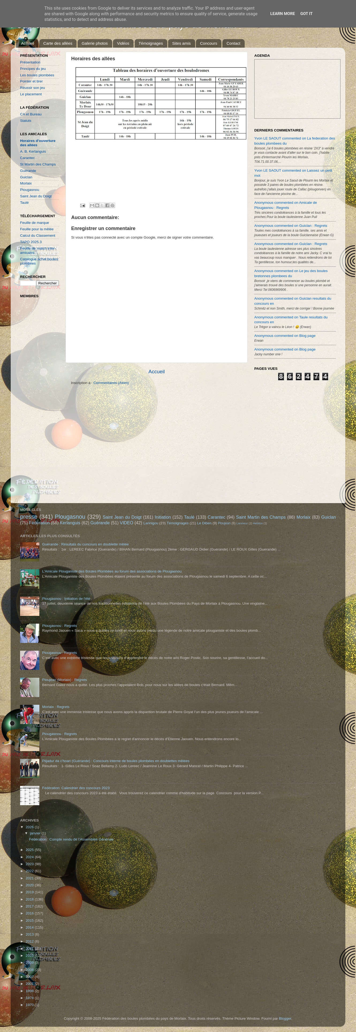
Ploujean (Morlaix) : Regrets (64, 680)
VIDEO (126, 522)
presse (28, 516)
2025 (30, 850)
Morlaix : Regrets (55, 707)
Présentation (30, 62)
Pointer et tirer (31, 81)
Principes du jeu (33, 69)
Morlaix (26, 183)
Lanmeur (242, 523)
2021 (30, 878)
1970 (30, 1005)
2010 (30, 956)
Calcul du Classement (37, 235)
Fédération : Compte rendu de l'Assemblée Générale (71, 839)
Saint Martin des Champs (261, 517)
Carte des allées (57, 43)
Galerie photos (95, 43)
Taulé (24, 203)
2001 (30, 984)
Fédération (39, 522)
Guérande (28, 171)
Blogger (285, 1018)
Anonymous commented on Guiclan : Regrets (290, 226)
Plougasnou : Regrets (59, 626)
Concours (208, 43)
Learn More (282, 13)
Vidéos (123, 43)
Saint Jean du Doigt (36, 196)
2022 (30, 871)
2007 (30, 977)
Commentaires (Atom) (111, 383)
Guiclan (26, 177)
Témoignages (151, 43)
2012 (30, 941)
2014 (30, 927)
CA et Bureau (30, 114)
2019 (30, 892)
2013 (30, 934)
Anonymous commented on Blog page (285, 336)
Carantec (27, 158)
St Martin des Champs (38, 164)
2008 (30, 970)
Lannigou (150, 523)
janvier (36, 833)
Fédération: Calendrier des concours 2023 (75, 788)
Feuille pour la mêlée (37, 229)
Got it (306, 13)
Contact (233, 43)
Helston (258, 523)
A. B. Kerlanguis (33, 151)
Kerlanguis (70, 522)
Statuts (25, 121)
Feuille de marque (34, 223)
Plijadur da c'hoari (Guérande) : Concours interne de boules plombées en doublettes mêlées (115, 761)
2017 (30, 906)
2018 (30, 899)
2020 (30, 885)
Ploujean (224, 523)
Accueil (27, 43)
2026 (30, 827)
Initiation (163, 517)
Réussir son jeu (32, 88)
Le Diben (204, 523)
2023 (30, 864)
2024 (30, 857)
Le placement (31, 94)
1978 (30, 998)
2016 (30, 913)
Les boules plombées (37, 75)
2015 (30, 920)
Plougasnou (29, 190)
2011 (30, 949)
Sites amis (181, 43)
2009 (30, 963)
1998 (30, 991)
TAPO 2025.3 (31, 242)
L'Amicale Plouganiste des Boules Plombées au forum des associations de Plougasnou (111, 571)
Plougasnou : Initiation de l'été (66, 599)
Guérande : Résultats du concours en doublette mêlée (85, 544)
